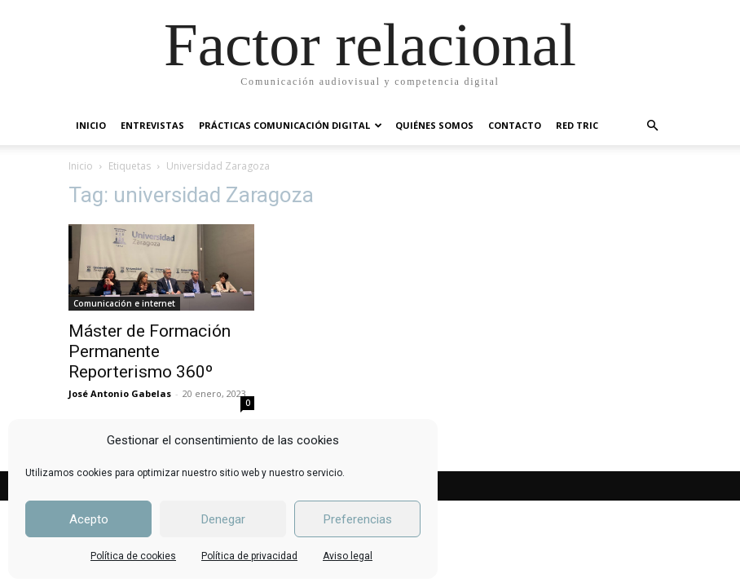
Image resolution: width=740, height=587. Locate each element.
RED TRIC (577, 125)
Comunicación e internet (124, 303)
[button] (652, 126)
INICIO (91, 125)
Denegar (223, 519)
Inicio (80, 166)
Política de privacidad (249, 556)
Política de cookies (133, 556)
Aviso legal (347, 556)
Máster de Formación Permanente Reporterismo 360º (149, 351)
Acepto (88, 519)
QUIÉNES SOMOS (434, 125)
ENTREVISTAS (152, 125)
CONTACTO (514, 125)
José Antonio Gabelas (119, 393)
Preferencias (358, 519)
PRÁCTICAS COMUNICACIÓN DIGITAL (290, 125)
